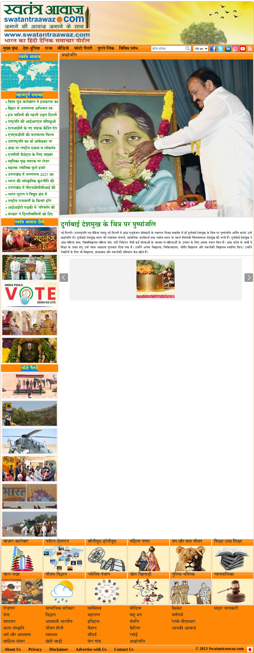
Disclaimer (58, 649)
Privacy (35, 649)
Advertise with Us (91, 649)
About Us (13, 649)
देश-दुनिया (31, 48)
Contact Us (123, 649)
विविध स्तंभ (128, 48)
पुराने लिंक (105, 48)
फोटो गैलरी (83, 48)
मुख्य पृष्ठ (10, 48)
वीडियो (63, 48)
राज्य (48, 48)
